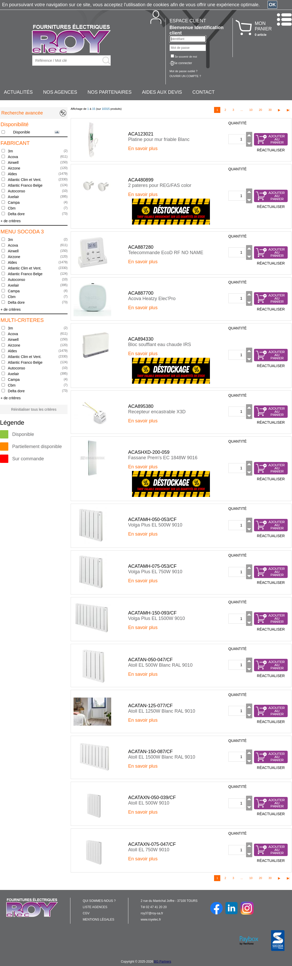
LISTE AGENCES (95, 907)
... (242, 109)
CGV (86, 913)
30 (269, 109)
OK (272, 4)
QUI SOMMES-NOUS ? (99, 901)
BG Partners (162, 961)
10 (251, 109)
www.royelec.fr (151, 919)
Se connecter (183, 63)
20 (260, 109)
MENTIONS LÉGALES (98, 919)
